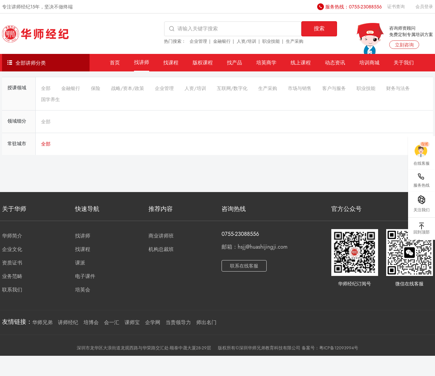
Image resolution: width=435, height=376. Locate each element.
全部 (46, 88)
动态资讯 (335, 62)
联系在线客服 (244, 265)
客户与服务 (334, 88)
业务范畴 (12, 276)
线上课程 (301, 62)
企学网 (152, 322)
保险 (95, 88)
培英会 (82, 289)
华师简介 (12, 236)
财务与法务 (398, 88)
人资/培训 (247, 41)
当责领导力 (178, 322)
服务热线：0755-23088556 (353, 6)
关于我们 (404, 62)
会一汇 (111, 322)
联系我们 (12, 289)
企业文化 (12, 249)
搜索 (319, 28)
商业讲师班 (161, 236)
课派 (80, 263)
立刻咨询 (404, 44)
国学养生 (50, 99)
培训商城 (369, 62)
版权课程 (203, 62)
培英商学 (266, 62)
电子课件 (85, 276)
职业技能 (271, 41)
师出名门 (206, 322)
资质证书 (12, 263)
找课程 (170, 62)
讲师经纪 (68, 322)
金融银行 (222, 41)
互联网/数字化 (232, 88)
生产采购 (294, 41)
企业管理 (198, 41)
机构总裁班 (161, 249)
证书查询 (396, 6)
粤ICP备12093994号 (338, 348)
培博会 (91, 322)
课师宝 (132, 322)
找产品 (234, 62)
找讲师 (141, 62)
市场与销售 (299, 88)
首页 (115, 62)
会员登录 (424, 6)
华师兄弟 (42, 322)
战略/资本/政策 (127, 88)
